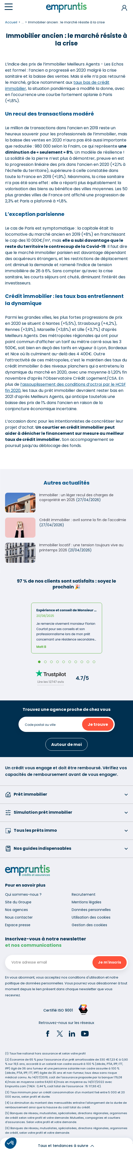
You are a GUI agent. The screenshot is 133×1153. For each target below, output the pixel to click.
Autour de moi (66, 744)
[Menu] (9, 7)
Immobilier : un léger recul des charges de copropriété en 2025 (76, 497)
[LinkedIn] (72, 1034)
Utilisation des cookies (91, 917)
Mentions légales (86, 902)
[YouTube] (85, 1034)
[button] (11, 1143)
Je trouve (98, 724)
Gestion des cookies (89, 924)
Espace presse (17, 924)
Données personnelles (91, 909)
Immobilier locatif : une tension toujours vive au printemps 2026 (81, 547)
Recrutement (84, 894)
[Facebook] (48, 1034)
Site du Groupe (18, 902)
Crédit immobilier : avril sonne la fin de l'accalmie (82, 519)
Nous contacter (19, 917)
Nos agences (16, 909)
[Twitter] (60, 1034)
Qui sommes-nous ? (23, 894)
